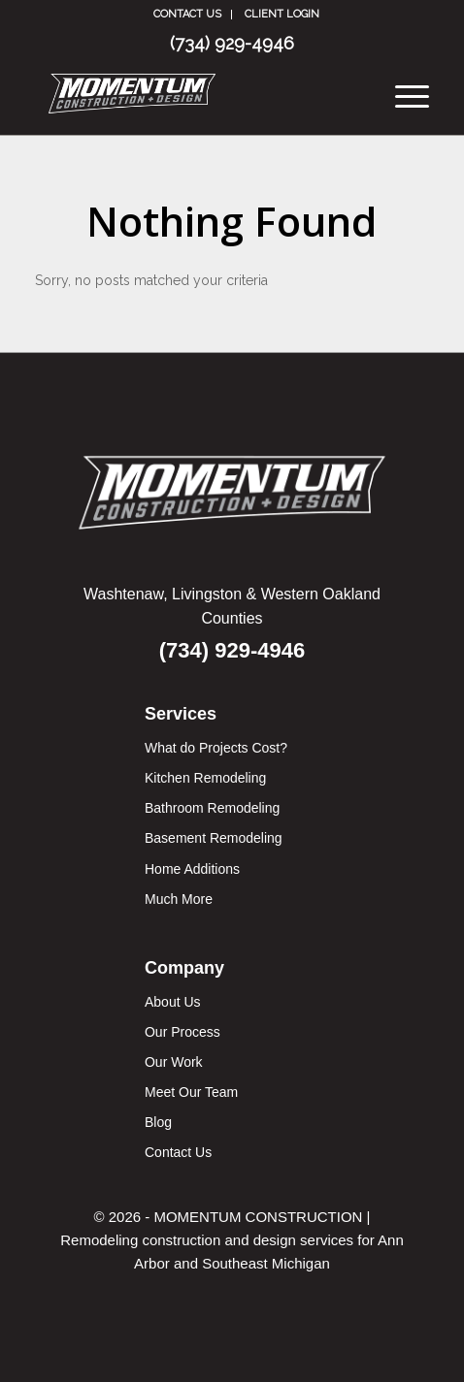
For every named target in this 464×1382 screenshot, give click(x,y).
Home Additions (192, 869)
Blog (158, 1122)
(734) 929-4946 (232, 43)
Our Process (182, 1032)
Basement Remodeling (213, 838)
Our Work (174, 1062)
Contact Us (187, 14)
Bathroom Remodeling (212, 808)
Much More (179, 899)
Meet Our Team (191, 1092)
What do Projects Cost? (216, 747)
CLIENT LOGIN (282, 14)
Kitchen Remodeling (205, 778)
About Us (173, 1002)
